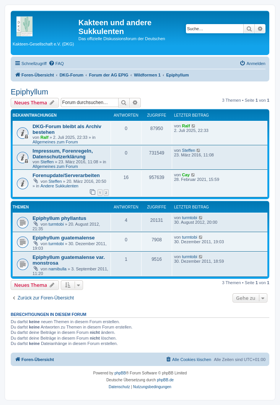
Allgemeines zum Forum (55, 142)
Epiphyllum (29, 92)
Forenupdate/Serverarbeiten (66, 175)
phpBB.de (165, 380)
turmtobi (56, 224)
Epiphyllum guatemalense (64, 238)
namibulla (58, 269)
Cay (186, 174)
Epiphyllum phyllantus (59, 218)
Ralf (45, 137)
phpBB (120, 373)
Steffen (47, 161)
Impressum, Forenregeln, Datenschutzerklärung (63, 153)
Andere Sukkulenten (59, 186)
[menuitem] (56, 63)
